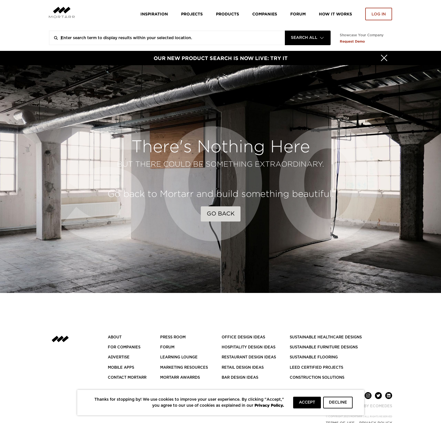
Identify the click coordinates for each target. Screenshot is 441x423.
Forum (298, 14)
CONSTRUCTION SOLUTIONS (317, 378)
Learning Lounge (179, 357)
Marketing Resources (184, 368)
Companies (264, 14)
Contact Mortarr (127, 378)
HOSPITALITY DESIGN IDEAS (248, 347)
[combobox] (308, 38)
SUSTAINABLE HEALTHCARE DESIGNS (326, 337)
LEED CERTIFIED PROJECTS (316, 368)
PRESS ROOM (173, 337)
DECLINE (338, 402)
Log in (379, 14)
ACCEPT (307, 402)
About (115, 337)
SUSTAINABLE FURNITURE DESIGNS (324, 347)
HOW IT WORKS (335, 14)
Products (227, 14)
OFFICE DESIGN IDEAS (243, 337)
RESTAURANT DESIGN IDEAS (249, 357)
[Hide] (384, 58)
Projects (192, 14)
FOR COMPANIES (124, 347)
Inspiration (154, 14)
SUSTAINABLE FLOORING (314, 357)
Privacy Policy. (269, 405)
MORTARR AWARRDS (180, 378)
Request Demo (352, 41)
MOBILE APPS (121, 368)
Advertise (119, 357)
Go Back (221, 214)
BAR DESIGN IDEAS (240, 378)
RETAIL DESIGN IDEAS (243, 368)
